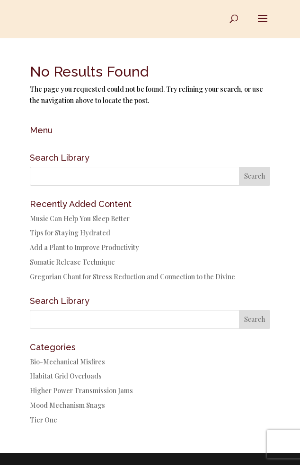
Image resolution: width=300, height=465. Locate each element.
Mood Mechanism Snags (67, 405)
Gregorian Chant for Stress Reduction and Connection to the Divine (132, 276)
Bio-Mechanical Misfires (67, 361)
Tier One (43, 419)
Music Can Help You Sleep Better (80, 218)
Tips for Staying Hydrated (70, 232)
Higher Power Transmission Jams (81, 390)
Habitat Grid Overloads (66, 375)
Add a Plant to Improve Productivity (84, 247)
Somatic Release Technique (72, 262)
